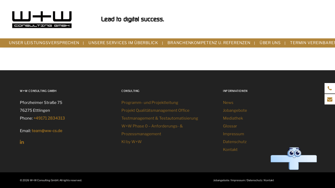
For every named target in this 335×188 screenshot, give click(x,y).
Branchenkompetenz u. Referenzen (209, 42)
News (228, 102)
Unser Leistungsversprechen (44, 42)
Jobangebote (235, 110)
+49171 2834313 (49, 118)
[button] (22, 142)
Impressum (233, 134)
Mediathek (233, 118)
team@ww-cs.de (47, 130)
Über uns (270, 42)
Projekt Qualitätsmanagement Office (155, 110)
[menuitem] (46, 43)
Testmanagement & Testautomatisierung (159, 118)
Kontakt (230, 149)
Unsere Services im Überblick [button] (123, 42)
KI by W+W (131, 141)
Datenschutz (235, 141)
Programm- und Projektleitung (149, 102)
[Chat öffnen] (293, 158)
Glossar (230, 126)
